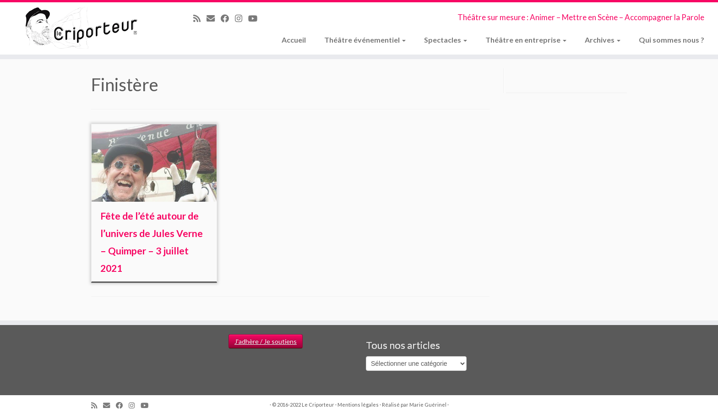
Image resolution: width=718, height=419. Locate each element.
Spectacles (445, 39)
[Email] (214, 18)
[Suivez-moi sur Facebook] (228, 18)
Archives (602, 39)
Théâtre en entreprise (525, 39)
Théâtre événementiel (365, 39)
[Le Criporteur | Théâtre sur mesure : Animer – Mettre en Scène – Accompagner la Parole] (83, 28)
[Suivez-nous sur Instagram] (241, 18)
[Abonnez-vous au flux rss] (200, 18)
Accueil (294, 39)
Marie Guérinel (427, 405)
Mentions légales (358, 405)
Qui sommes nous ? (671, 39)
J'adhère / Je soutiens (265, 341)
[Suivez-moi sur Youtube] (255, 18)
